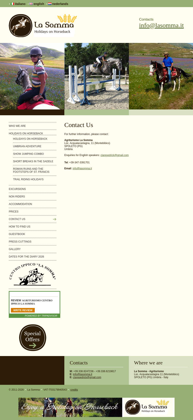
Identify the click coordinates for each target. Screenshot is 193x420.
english (36, 4)
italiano (18, 4)
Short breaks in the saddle (33, 161)
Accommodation (20, 204)
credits (74, 389)
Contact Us (17, 219)
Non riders (17, 196)
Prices (13, 211)
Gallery (15, 249)
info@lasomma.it (161, 25)
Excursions (17, 189)
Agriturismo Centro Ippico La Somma (32, 302)
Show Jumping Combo (28, 153)
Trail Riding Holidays (28, 179)
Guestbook (17, 234)
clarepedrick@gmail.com (115, 155)
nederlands (58, 4)
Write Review (22, 310)
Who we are (17, 125)
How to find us (19, 226)
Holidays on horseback (26, 133)
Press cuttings (20, 241)
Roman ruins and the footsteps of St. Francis (31, 170)
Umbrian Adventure (27, 146)
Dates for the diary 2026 (26, 256)
